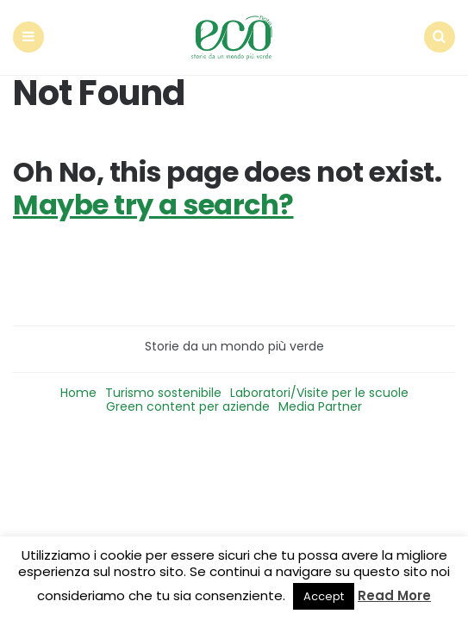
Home (78, 392)
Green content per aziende (188, 406)
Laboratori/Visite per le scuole (319, 392)
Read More (394, 595)
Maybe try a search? (153, 204)
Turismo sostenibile (163, 392)
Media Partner (320, 406)
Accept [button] (323, 596)
